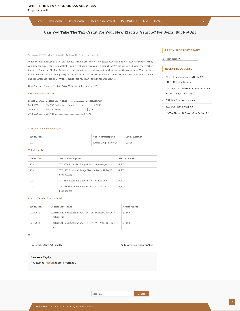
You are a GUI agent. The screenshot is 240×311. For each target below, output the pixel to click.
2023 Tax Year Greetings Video (182, 100)
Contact (158, 20)
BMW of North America (41, 93)
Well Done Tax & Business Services (62, 6)
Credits (95, 55)
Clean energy (85, 55)
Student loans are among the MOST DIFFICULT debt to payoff (185, 79)
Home (39, 20)
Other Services (76, 20)
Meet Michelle (129, 20)
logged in (50, 262)
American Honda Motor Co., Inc (45, 128)
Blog (145, 20)
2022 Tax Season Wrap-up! (179, 106)
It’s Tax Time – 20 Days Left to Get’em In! (187, 113)
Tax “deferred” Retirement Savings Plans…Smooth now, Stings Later (189, 91)
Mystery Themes (85, 306)
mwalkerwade (57, 55)
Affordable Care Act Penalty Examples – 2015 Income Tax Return (49, 244)
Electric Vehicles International (45, 198)
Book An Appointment (102, 20)
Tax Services (55, 20)
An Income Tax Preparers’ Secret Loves (139, 244)
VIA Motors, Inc (36, 150)
